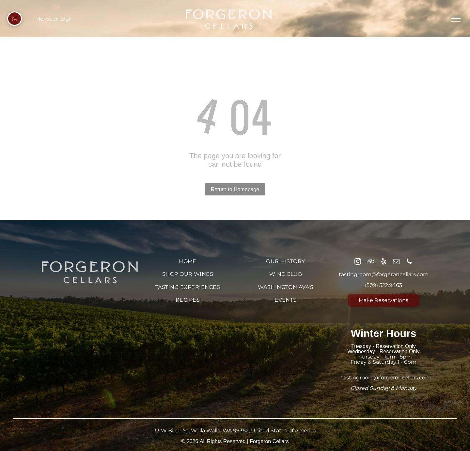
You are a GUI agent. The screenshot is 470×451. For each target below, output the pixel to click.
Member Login (54, 19)
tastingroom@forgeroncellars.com (384, 274)
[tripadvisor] (371, 262)
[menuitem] (188, 261)
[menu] (455, 18)
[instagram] (358, 262)
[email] (396, 262)
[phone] (409, 262)
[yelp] (383, 262)
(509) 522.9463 (383, 285)
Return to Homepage (235, 189)
